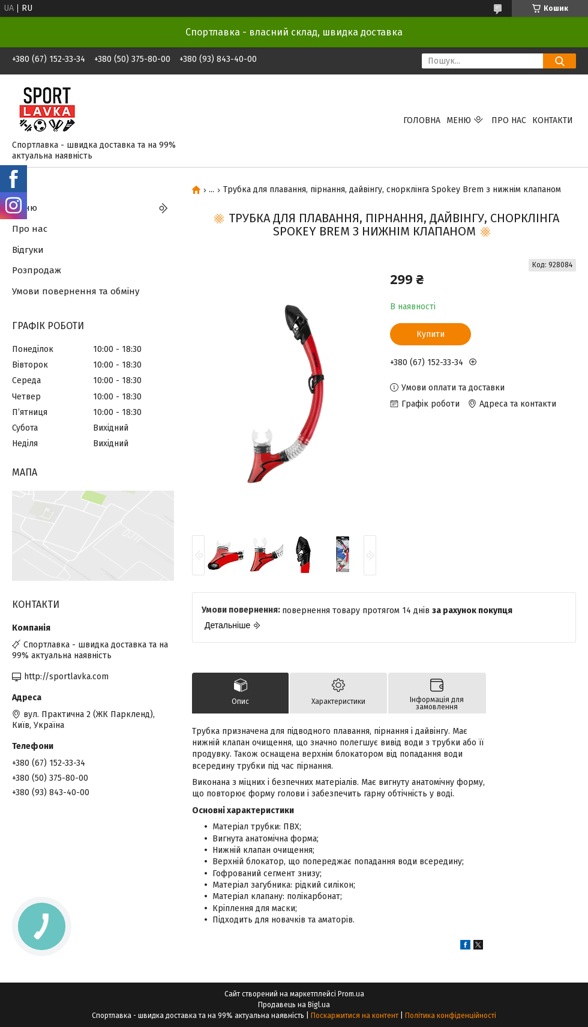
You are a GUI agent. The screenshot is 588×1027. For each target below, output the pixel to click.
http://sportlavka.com (66, 676)
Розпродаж (36, 270)
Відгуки (28, 249)
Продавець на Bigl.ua (294, 1005)
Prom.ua (351, 994)
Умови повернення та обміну (75, 291)
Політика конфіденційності (450, 1015)
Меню (458, 120)
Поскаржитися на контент (354, 1015)
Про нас (508, 120)
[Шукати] (559, 60)
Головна (421, 120)
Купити (430, 334)
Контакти (552, 120)
